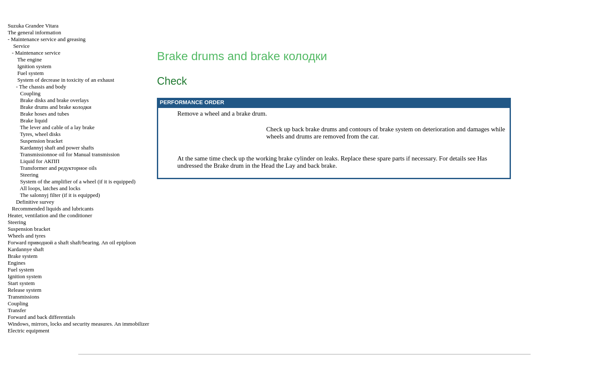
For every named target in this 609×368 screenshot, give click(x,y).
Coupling (30, 93)
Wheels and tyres (27, 235)
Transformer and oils (58, 168)
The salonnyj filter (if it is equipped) (60, 195)
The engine (29, 59)
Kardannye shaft (26, 249)
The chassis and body (42, 86)
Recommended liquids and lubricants (52, 208)
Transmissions (23, 296)
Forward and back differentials (41, 317)
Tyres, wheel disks (40, 134)
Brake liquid (33, 120)
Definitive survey (35, 202)
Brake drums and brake (55, 107)
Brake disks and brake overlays (54, 100)
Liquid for (39, 161)
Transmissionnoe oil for (70, 154)
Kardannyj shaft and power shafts (57, 147)
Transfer (17, 310)
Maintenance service (37, 53)
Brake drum (229, 165)
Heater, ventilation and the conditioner (50, 215)
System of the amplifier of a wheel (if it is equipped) (77, 181)
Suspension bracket (41, 141)
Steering (29, 175)
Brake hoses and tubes (44, 114)
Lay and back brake (310, 165)
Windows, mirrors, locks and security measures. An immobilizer (78, 324)
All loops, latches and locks (50, 188)
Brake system (22, 256)
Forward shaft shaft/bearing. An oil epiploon (72, 242)
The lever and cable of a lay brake (57, 127)
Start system (21, 283)
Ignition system (34, 66)
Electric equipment (28, 330)
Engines (16, 263)
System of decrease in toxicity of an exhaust (65, 80)
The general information (34, 32)
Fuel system (30, 73)
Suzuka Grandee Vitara (33, 25)
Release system (24, 290)
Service (21, 46)
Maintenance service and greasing (48, 39)
